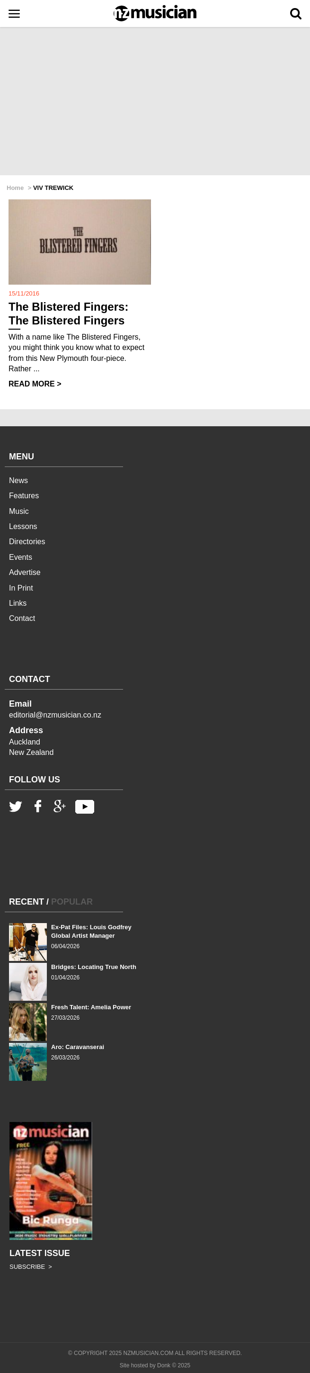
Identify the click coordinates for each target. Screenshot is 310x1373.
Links (18, 603)
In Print (21, 588)
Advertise (25, 572)
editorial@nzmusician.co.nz (55, 715)
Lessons (23, 526)
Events (20, 557)
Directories (27, 542)
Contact (22, 618)
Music (19, 511)
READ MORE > (35, 384)
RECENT (26, 901)
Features (24, 496)
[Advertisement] (155, 102)
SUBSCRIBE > (30, 1266)
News (18, 480)
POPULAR (72, 901)
